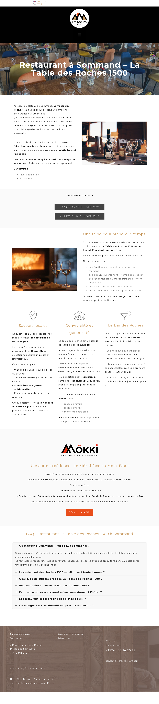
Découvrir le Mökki (79, 512)
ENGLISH (41, 1)
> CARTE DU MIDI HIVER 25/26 (79, 216)
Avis (39, 4)
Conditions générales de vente (27, 668)
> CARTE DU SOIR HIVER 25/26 (79, 207)
